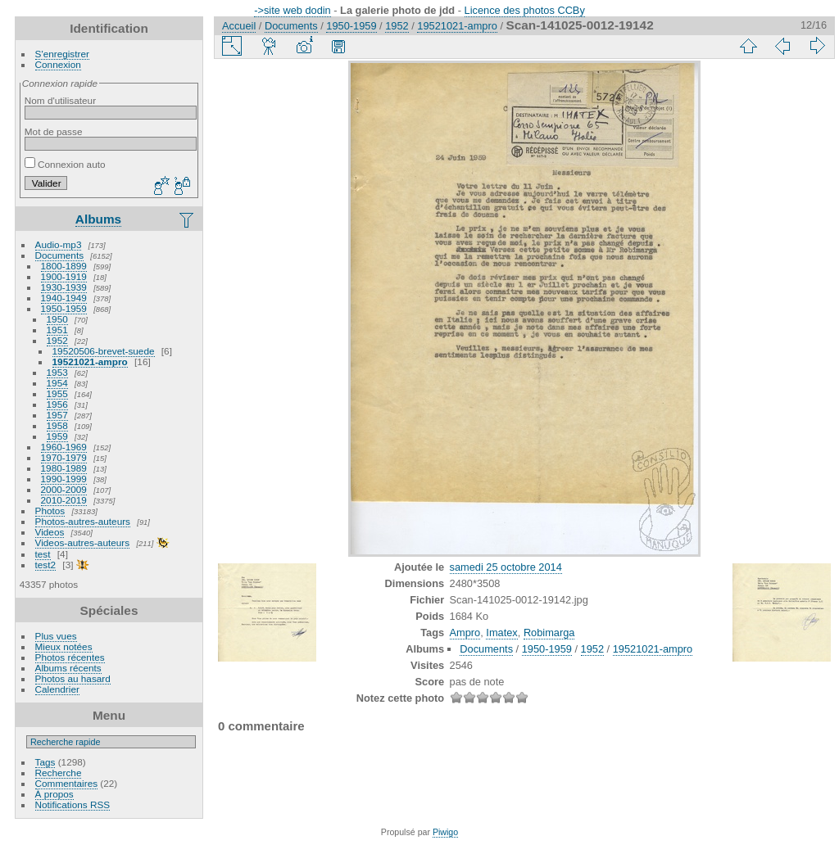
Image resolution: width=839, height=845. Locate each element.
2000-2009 (64, 489)
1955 (57, 393)
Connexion (58, 64)
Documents (59, 255)
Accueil (239, 26)
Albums (98, 219)
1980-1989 (64, 468)
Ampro (465, 632)
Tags (45, 762)
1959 (57, 436)
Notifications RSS (73, 804)
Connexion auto (65, 164)
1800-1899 (64, 265)
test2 (46, 564)
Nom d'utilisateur (60, 100)
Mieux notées (64, 646)
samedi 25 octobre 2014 (506, 567)
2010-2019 (64, 500)
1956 (57, 404)
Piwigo (445, 832)
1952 (57, 340)
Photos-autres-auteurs (82, 521)
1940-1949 (64, 297)
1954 (57, 382)
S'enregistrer (62, 53)
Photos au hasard (73, 678)
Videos (50, 531)
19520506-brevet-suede (103, 351)
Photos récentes (70, 657)
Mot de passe (54, 131)
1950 (57, 319)
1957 (57, 414)
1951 (57, 329)
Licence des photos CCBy (525, 10)
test (43, 554)
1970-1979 (64, 457)
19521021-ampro (90, 361)
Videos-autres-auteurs (82, 542)
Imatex (501, 632)
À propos (54, 794)
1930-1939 (64, 287)
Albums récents (68, 667)
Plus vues (56, 635)
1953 (57, 372)
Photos (50, 510)
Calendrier (57, 689)
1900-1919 (64, 276)
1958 (57, 425)
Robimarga (549, 632)
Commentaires (66, 783)
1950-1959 (64, 308)
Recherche (58, 772)
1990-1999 (64, 478)
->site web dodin (292, 10)
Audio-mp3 (58, 244)
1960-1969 (64, 446)
